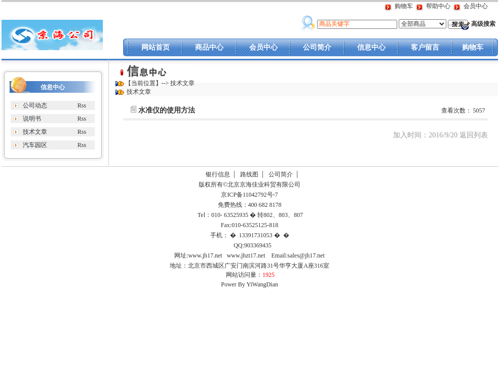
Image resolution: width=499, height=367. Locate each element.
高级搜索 (483, 23)
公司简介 (317, 47)
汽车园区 (35, 145)
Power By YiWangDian (249, 284)
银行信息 (218, 174)
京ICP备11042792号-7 (248, 194)
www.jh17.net (205, 255)
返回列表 (473, 135)
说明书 (32, 118)
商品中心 (209, 47)
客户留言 (425, 47)
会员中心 (476, 6)
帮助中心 (438, 6)
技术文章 (35, 131)
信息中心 (371, 47)
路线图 (249, 174)
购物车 (404, 6)
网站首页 (155, 47)
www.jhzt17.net (246, 255)
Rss (82, 105)
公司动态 (35, 105)
